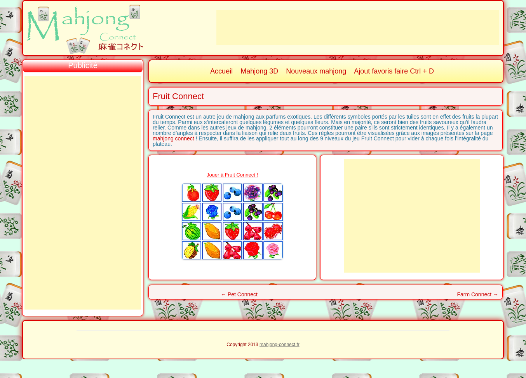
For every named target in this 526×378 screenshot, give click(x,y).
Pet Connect (239, 294)
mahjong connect (173, 138)
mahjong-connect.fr (280, 344)
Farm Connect (477, 294)
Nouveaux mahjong (316, 71)
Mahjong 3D (259, 71)
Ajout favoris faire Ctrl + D (394, 71)
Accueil (221, 71)
